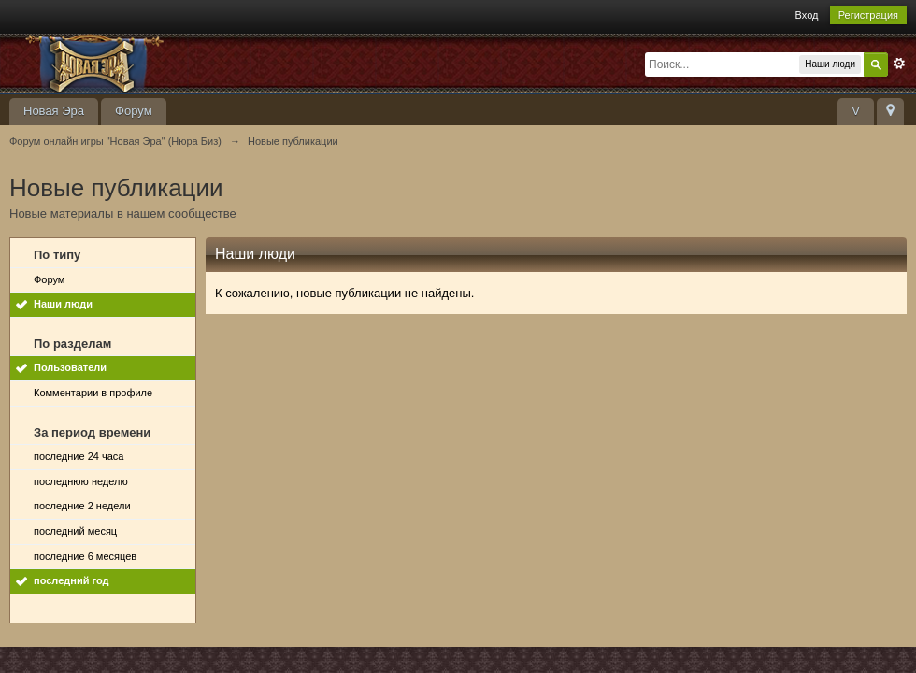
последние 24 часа (78, 456)
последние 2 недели (82, 505)
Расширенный (899, 63)
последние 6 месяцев (85, 556)
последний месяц (75, 531)
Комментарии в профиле (93, 392)
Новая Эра (53, 111)
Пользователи (70, 367)
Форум (133, 111)
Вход (807, 15)
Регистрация (868, 15)
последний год (71, 580)
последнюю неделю (81, 481)
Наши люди (63, 303)
